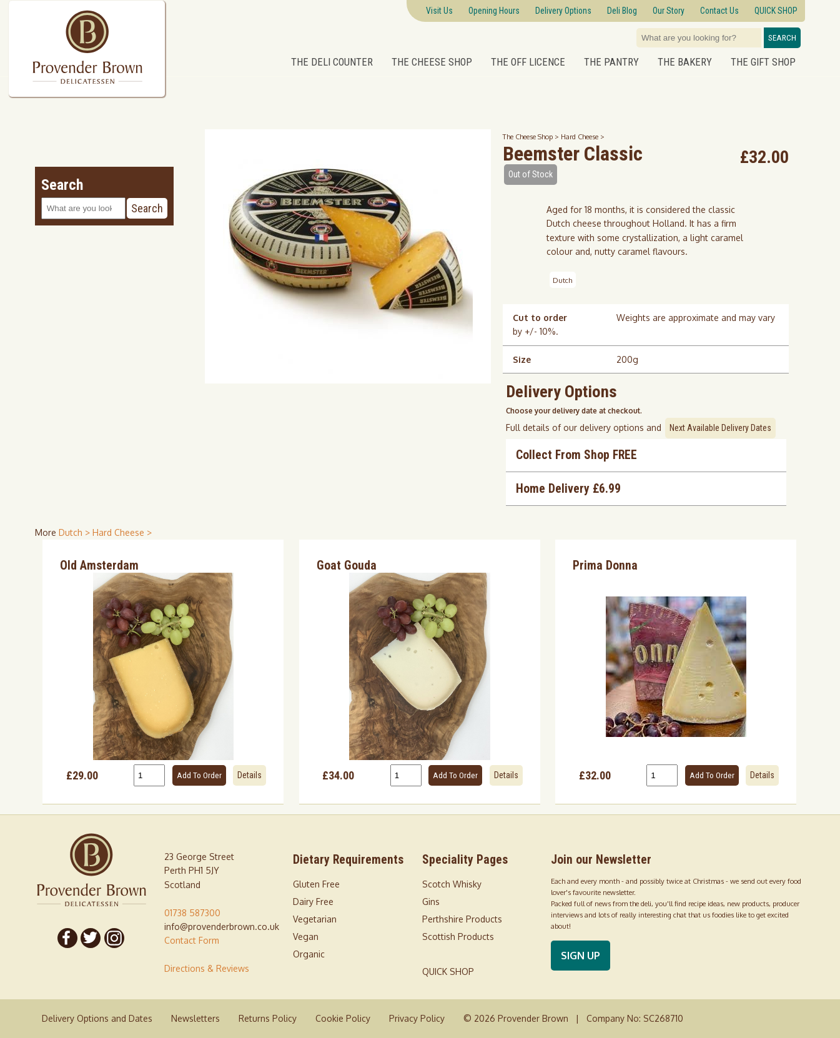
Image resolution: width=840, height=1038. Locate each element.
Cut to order (540, 317)
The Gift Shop (763, 61)
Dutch (562, 280)
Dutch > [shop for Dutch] (75, 532)
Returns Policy (268, 1018)
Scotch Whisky (452, 884)
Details (249, 775)
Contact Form (191, 940)
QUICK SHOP (448, 971)
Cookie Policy (342, 1018)
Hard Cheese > (583, 136)
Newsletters (195, 1018)
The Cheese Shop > (532, 136)
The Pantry (611, 61)
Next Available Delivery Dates (720, 428)
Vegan (306, 936)
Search (782, 37)
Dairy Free (313, 901)
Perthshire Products (462, 919)
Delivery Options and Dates (97, 1018)
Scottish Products (458, 936)
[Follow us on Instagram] (114, 938)
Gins (431, 901)
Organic (309, 954)
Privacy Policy (417, 1018)
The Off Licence (528, 61)
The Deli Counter (332, 61)
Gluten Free (316, 884)
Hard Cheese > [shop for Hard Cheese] (122, 532)
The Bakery (685, 61)
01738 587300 (192, 912)
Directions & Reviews (206, 968)
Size (522, 359)
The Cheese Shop (432, 61)
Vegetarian (315, 919)
